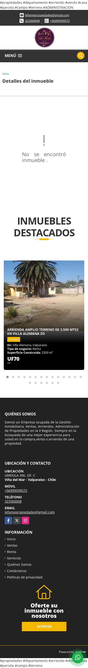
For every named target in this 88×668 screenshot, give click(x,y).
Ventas (12, 545)
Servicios (14, 558)
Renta (11, 551)
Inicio (5, 73)
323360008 (32, 21)
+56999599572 (60, 21)
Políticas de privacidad (24, 577)
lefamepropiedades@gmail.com (47, 15)
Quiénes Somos (19, 564)
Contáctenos (17, 571)
